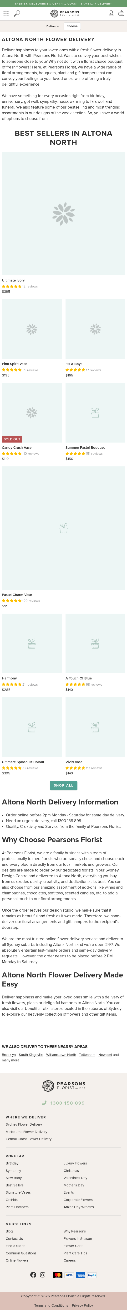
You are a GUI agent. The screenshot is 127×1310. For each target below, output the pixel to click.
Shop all (63, 785)
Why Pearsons (75, 1231)
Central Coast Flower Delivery (28, 1139)
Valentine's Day (75, 1178)
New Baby (14, 1178)
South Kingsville (31, 1055)
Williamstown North (61, 1055)
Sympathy (13, 1171)
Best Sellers (15, 1185)
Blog (9, 1231)
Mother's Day (74, 1185)
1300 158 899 (63, 1103)
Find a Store (15, 1246)
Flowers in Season (78, 1239)
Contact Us (14, 1239)
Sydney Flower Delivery (24, 1124)
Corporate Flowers (78, 1200)
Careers (70, 1260)
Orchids (12, 1200)
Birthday (12, 1163)
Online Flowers (17, 1260)
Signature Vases (18, 1192)
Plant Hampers (17, 1207)
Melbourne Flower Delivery (26, 1132)
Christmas (71, 1171)
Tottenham (87, 1055)
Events (69, 1192)
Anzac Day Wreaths (79, 1207)
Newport (105, 1055)
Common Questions (21, 1253)
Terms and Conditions (51, 1305)
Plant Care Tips (75, 1253)
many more (10, 1060)
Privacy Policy (82, 1305)
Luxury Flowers (75, 1163)
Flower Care (73, 1246)
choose (72, 26)
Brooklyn (9, 1055)
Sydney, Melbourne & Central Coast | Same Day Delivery (63, 3)
